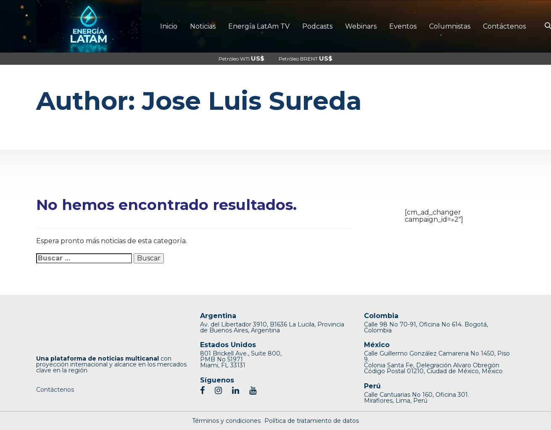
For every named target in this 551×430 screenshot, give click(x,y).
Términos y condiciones (226, 421)
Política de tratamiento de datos (311, 421)
